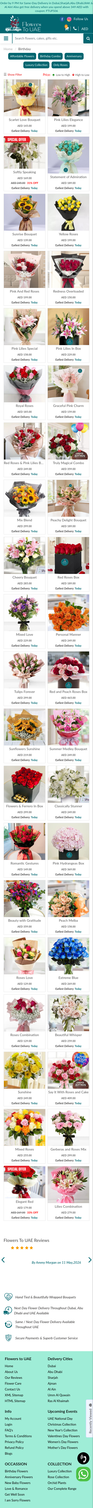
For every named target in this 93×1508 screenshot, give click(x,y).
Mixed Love (24, 634)
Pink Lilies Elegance (68, 120)
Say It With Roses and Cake (68, 1092)
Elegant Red (24, 1201)
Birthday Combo (50, 56)
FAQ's (9, 1430)
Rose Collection (58, 1477)
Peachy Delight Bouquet (68, 520)
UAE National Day (60, 1419)
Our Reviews (13, 1378)
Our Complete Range (62, 1489)
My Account (13, 1419)
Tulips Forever (24, 692)
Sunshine (24, 1092)
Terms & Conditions (18, 1436)
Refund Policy (14, 1448)
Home (8, 49)
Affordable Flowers (22, 56)
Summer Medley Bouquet (68, 749)
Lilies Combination (68, 1206)
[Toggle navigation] (6, 38)
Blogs (8, 1453)
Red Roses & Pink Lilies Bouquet (28, 463)
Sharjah (53, 1378)
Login (8, 1424)
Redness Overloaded (68, 291)
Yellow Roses (68, 234)
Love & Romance (16, 1489)
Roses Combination (24, 1035)
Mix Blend (24, 520)
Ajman (52, 1383)
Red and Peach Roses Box (68, 692)
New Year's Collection (62, 1430)
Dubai (52, 1366)
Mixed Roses (24, 1149)
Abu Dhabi (55, 1372)
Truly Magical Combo (68, 463)
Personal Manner (68, 634)
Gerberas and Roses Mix (68, 1149)
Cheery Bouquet (25, 577)
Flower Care (13, 1383)
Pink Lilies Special (25, 348)
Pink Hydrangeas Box (68, 863)
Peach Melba (68, 920)
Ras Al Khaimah (58, 1401)
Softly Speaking (24, 172)
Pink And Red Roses (24, 291)
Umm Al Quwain (59, 1395)
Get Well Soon (15, 1494)
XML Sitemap (14, 1395)
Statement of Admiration (68, 177)
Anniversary (74, 56)
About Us (11, 1372)
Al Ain (52, 1389)
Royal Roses (24, 406)
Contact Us (12, 1389)
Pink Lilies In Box (68, 348)
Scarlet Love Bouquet (24, 120)
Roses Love (24, 978)
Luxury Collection (36, 65)
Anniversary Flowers (19, 1477)
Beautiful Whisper (68, 1035)
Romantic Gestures (25, 863)
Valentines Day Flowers (64, 1436)
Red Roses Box (68, 577)
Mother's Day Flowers (63, 1448)
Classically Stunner (68, 806)
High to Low (80, 74)
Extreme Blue (69, 978)
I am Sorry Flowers (17, 1500)
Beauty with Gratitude (24, 920)
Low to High (61, 74)
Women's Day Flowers (63, 1442)
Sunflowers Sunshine (24, 749)
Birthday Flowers (16, 1471)
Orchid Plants (57, 1483)
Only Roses (60, 65)
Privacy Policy (14, 1442)
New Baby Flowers (17, 1483)
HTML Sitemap (15, 1401)
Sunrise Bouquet (24, 234)
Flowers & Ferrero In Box (24, 806)
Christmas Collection (62, 1424)
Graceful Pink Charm (68, 406)
